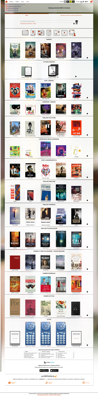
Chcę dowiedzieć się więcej (42, 394)
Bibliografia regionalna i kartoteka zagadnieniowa (71, 15)
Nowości (11, 1)
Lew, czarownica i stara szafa (28, 354)
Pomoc (22, 1)
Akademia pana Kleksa (27, 356)
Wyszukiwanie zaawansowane (26, 23)
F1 (83, 1)
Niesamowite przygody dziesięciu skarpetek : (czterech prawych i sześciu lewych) (53, 354)
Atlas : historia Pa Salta (61, 357)
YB (70, 1)
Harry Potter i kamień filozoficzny (29, 357)
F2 (86, 1)
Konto (27, 1)
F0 (81, 1)
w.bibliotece (42, 379)
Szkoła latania (43, 355)
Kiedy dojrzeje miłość (61, 355)
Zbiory (26, 15)
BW (68, 1)
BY (73, 1)
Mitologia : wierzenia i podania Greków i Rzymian (48, 356)
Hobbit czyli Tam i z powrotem (28, 355)
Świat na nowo (60, 356)
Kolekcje (34, 23)
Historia (17, 1)
